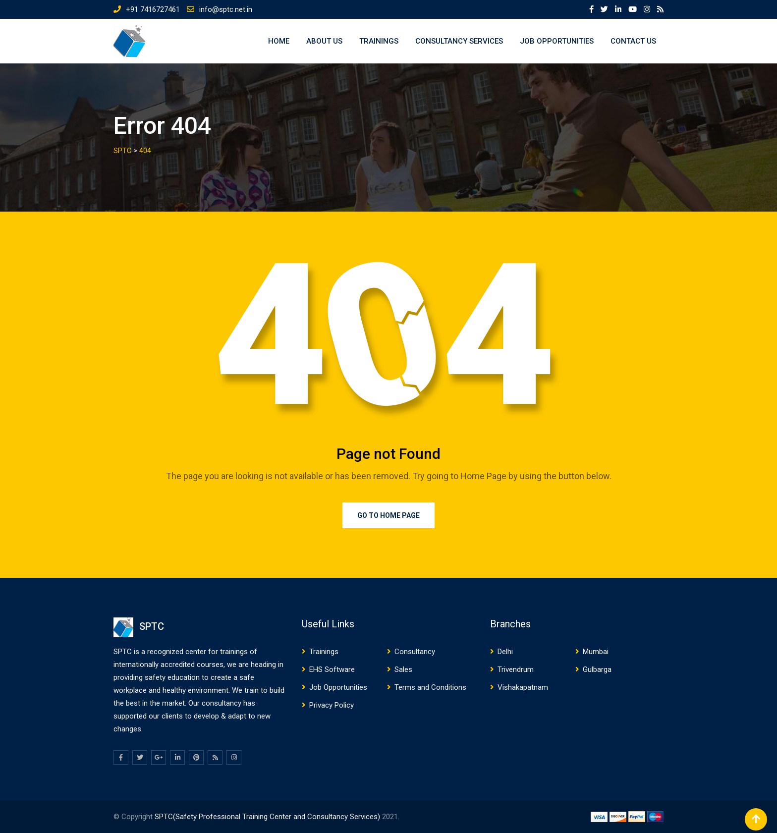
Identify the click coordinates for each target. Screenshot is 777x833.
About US (324, 41)
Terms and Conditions (430, 687)
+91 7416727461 (153, 9)
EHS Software (332, 669)
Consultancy (414, 651)
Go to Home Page (388, 515)
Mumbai (596, 651)
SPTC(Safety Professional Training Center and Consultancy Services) (268, 816)
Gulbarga (597, 669)
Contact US (633, 41)
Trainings (378, 41)
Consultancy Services (459, 41)
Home (278, 41)
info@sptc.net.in (225, 9)
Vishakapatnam (523, 687)
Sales (403, 669)
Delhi (505, 651)
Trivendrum (516, 669)
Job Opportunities (557, 41)
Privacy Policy (331, 705)
